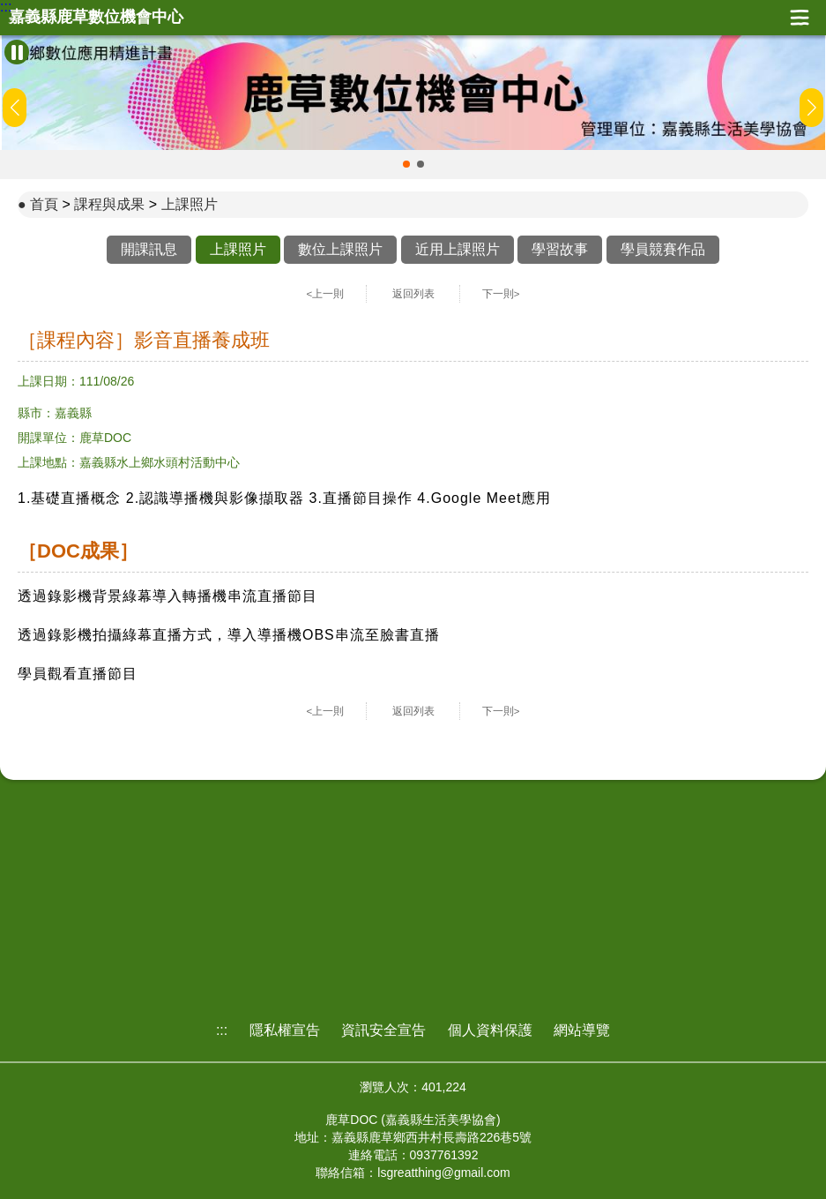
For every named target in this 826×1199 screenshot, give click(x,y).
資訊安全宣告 (383, 1030)
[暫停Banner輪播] (16, 52)
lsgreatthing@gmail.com (443, 1172)
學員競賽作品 (663, 249)
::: (5, 7)
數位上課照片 (340, 249)
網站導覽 (582, 1030)
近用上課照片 (457, 249)
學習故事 (560, 249)
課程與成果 (109, 204)
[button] (406, 164)
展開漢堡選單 (799, 17)
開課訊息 (149, 249)
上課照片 (189, 204)
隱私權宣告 (284, 1030)
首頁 (44, 204)
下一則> (501, 294)
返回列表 (413, 294)
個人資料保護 (490, 1030)
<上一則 (326, 294)
